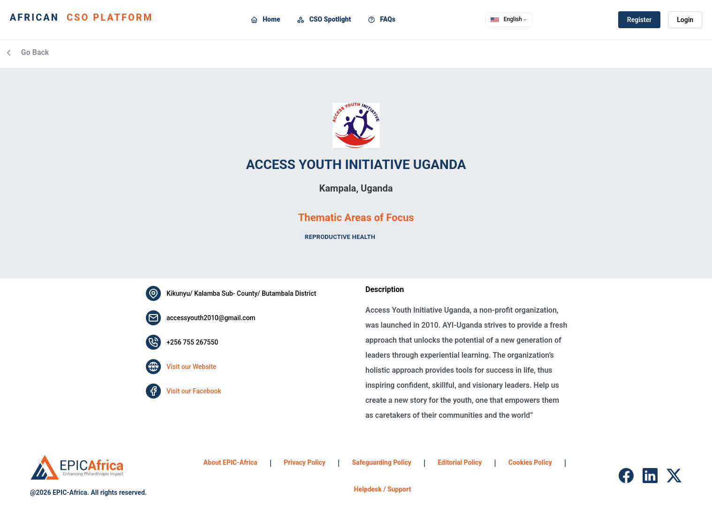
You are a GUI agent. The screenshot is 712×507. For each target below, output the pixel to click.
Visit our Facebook (194, 391)
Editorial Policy (460, 462)
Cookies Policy (530, 462)
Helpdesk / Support (382, 489)
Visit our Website (191, 366)
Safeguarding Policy (381, 462)
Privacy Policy (305, 462)
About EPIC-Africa (231, 462)
